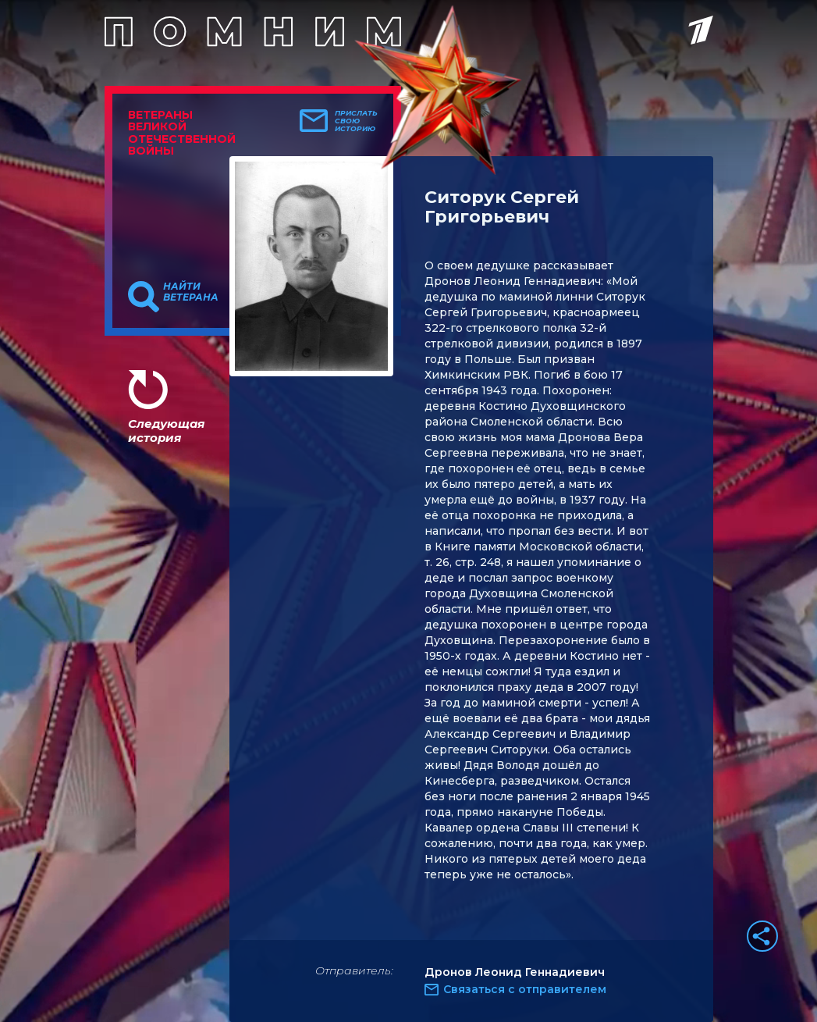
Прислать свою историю (356, 121)
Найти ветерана (190, 292)
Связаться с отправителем (524, 989)
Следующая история (166, 430)
